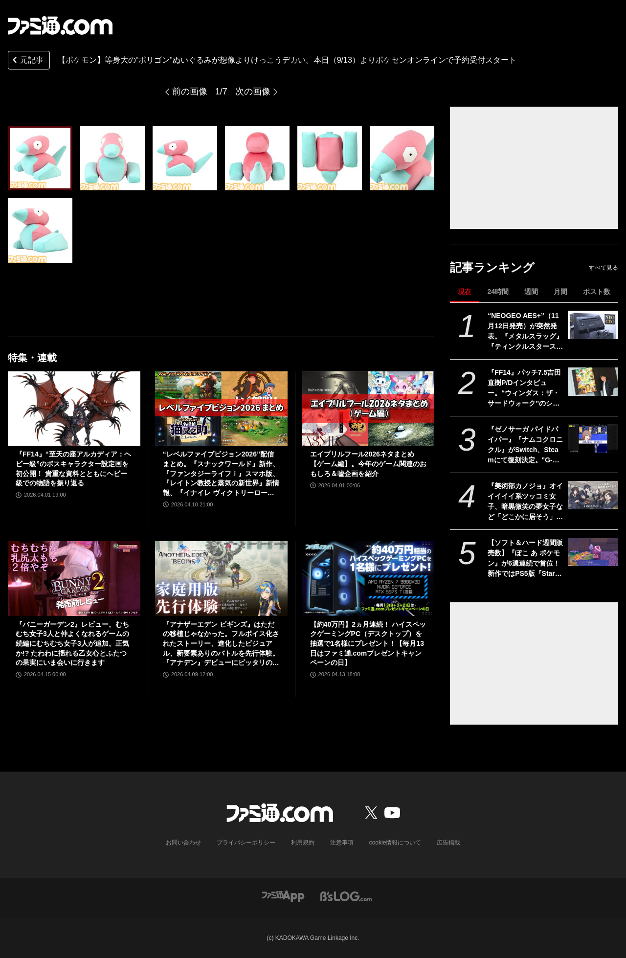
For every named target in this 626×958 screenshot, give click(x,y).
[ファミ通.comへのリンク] (60, 25)
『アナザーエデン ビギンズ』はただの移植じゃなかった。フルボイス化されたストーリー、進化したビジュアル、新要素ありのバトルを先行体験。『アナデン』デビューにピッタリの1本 (221, 644)
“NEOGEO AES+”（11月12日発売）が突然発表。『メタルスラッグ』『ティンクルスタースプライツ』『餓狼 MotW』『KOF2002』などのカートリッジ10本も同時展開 (526, 332)
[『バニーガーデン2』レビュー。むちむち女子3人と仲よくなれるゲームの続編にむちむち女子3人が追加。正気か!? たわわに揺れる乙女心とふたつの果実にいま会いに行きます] (74, 578)
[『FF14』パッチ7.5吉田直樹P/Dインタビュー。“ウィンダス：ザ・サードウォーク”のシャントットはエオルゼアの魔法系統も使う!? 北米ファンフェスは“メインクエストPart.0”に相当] (593, 381)
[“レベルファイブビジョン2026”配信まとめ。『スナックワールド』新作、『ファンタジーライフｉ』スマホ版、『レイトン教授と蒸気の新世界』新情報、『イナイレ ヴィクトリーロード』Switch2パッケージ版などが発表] (221, 408)
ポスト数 (596, 292)
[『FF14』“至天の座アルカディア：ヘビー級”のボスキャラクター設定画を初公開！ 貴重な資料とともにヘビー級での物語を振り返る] (74, 408)
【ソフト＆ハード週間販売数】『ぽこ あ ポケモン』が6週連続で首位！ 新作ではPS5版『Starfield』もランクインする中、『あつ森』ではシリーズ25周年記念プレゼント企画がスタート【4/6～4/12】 (526, 559)
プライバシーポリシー (246, 842)
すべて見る (603, 267)
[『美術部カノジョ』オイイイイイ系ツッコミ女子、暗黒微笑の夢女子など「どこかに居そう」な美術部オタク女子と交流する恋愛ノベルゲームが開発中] (593, 495)
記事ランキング (492, 267)
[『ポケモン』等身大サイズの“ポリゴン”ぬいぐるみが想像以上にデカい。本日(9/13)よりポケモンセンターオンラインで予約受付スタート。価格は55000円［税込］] (40, 158)
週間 (531, 292)
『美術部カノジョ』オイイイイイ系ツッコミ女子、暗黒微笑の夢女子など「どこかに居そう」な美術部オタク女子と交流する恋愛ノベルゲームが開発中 (525, 502)
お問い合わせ (183, 842)
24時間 (498, 292)
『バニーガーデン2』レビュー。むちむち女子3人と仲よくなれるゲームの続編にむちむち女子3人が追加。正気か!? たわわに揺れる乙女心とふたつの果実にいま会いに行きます (72, 643)
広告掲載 (448, 842)
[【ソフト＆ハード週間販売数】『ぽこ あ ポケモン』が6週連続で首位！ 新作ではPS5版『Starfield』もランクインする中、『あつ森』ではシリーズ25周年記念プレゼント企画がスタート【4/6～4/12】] (593, 552)
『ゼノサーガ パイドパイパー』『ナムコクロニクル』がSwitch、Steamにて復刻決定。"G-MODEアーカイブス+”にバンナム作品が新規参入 (525, 445)
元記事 (27, 61)
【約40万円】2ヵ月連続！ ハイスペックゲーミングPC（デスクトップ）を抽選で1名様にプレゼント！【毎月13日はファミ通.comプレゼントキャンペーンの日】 (368, 643)
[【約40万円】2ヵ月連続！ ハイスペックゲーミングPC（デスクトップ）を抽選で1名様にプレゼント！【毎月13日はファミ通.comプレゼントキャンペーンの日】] (368, 578)
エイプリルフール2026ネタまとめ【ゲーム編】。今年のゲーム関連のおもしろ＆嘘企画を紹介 (368, 463)
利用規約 (302, 842)
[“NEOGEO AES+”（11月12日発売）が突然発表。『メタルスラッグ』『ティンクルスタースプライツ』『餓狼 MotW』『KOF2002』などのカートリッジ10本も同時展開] (593, 325)
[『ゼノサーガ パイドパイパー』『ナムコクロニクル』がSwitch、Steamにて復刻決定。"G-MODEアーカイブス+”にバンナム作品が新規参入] (593, 438)
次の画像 (252, 91)
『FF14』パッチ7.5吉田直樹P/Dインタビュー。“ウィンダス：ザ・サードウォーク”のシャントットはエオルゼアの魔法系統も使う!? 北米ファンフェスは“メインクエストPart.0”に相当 (525, 388)
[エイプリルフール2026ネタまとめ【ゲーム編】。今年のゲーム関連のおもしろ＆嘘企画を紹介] (368, 408)
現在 (464, 292)
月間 (560, 292)
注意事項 (342, 842)
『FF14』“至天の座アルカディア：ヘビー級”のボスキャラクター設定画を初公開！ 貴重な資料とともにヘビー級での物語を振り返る (73, 468)
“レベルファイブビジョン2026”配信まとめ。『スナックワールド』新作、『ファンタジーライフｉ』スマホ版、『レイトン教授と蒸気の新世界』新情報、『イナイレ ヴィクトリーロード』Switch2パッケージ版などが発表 (221, 474)
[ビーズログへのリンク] (346, 895)
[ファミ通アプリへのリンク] (283, 895)
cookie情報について (395, 842)
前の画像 (189, 91)
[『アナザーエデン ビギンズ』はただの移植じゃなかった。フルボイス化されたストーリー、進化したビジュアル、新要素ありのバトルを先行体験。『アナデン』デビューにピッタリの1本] (221, 578)
